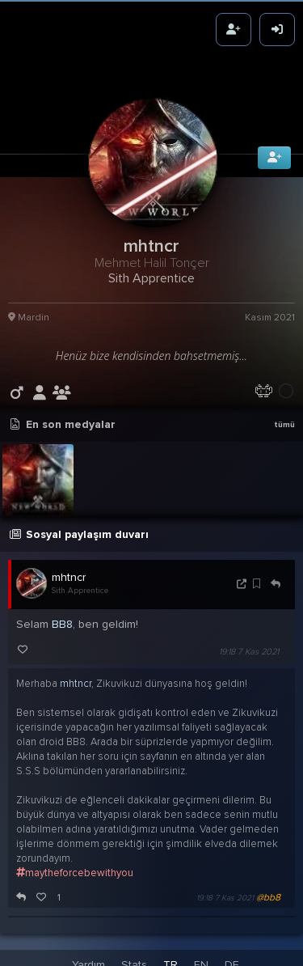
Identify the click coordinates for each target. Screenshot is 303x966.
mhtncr (69, 571)
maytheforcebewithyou (74, 867)
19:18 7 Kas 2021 (249, 646)
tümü (284, 419)
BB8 (62, 618)
